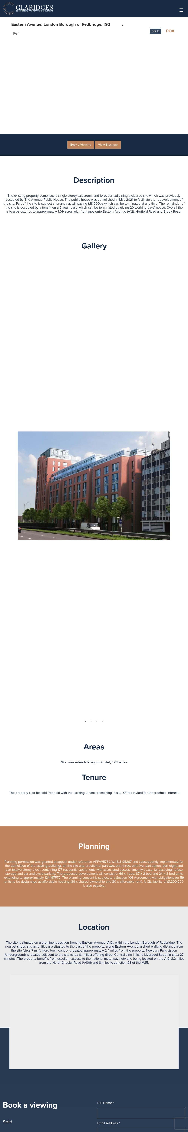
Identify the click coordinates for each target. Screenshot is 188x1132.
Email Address (108, 1125)
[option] (94, 487)
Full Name (105, 1105)
